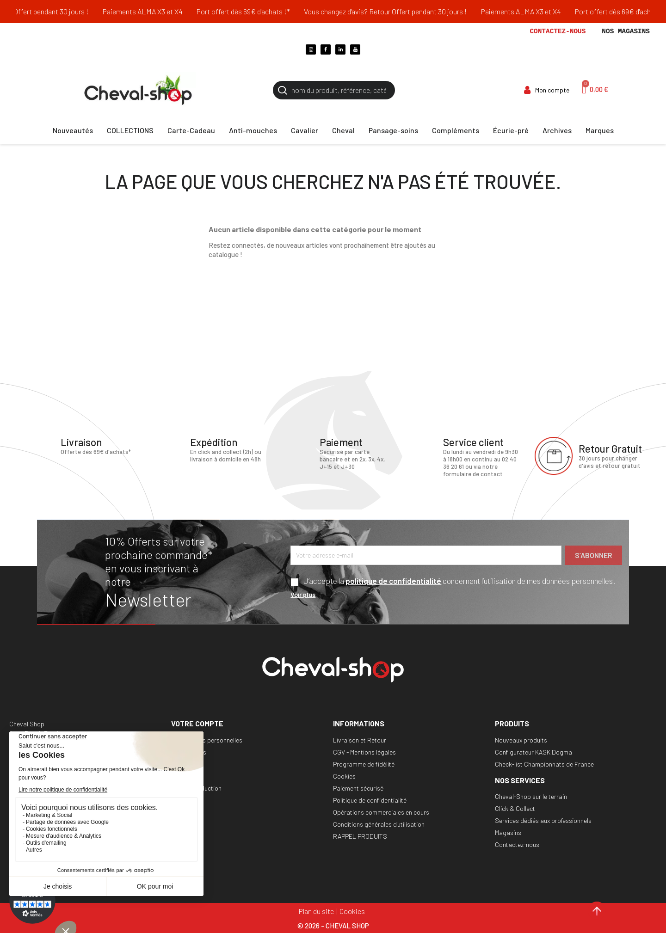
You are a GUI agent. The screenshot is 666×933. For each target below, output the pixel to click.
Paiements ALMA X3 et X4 (156, 11)
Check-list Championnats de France (544, 764)
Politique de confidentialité (370, 800)
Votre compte (197, 723)
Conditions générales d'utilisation (379, 824)
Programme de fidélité (364, 764)
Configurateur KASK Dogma (533, 752)
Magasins (508, 832)
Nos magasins (626, 31)
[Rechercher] (334, 90)
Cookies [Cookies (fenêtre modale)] (352, 911)
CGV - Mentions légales (364, 752)
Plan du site (316, 911)
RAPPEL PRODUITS (360, 836)
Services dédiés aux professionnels (543, 820)
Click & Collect (515, 808)
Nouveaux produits (521, 740)
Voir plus (302, 594)
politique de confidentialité (393, 580)
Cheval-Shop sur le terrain (531, 796)
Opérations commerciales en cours (381, 812)
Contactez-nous (558, 31)
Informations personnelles (206, 740)
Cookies (344, 776)
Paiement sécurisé (358, 788)
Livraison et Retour (359, 740)
